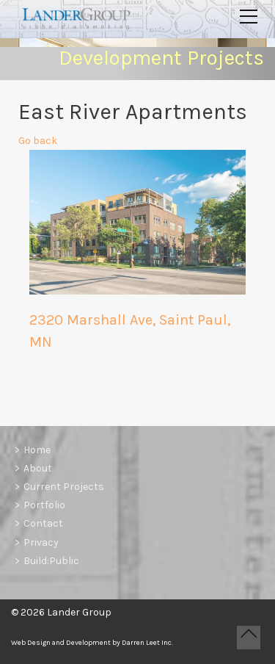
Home (37, 450)
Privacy (41, 542)
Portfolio (44, 505)
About (37, 468)
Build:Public (51, 561)
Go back (37, 143)
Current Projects (63, 486)
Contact (43, 523)
